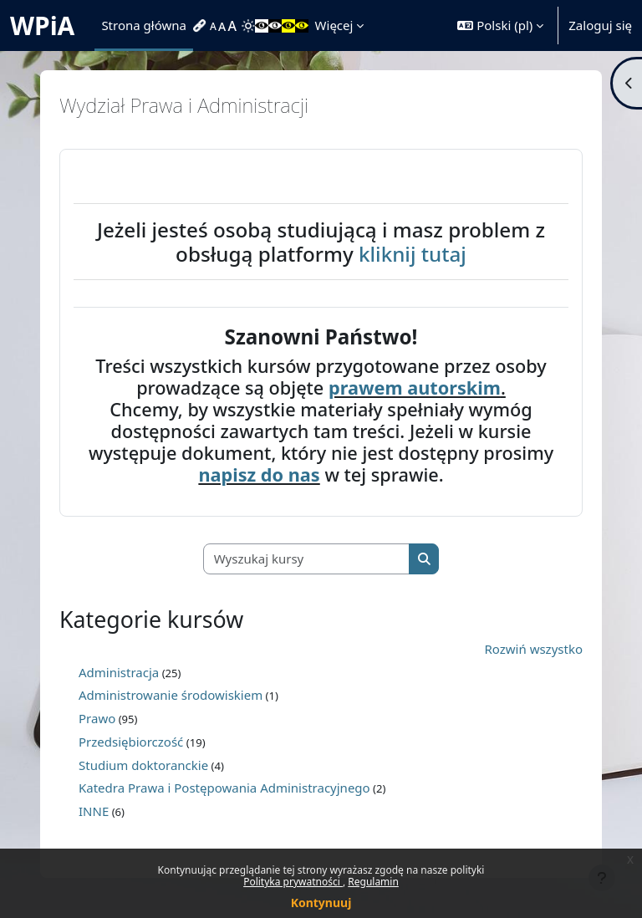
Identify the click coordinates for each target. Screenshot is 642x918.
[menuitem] (201, 26)
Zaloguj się (600, 25)
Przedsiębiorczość (131, 741)
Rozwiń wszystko (534, 648)
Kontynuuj (321, 902)
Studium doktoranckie (143, 765)
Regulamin (373, 882)
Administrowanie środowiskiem (170, 694)
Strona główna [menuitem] (143, 25)
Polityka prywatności (293, 882)
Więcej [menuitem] (334, 25)
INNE (94, 811)
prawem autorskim (415, 387)
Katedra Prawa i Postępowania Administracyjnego (224, 787)
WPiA (42, 25)
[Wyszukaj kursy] (306, 558)
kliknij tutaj (412, 254)
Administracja (119, 672)
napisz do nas (258, 474)
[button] (500, 25)
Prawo (97, 718)
